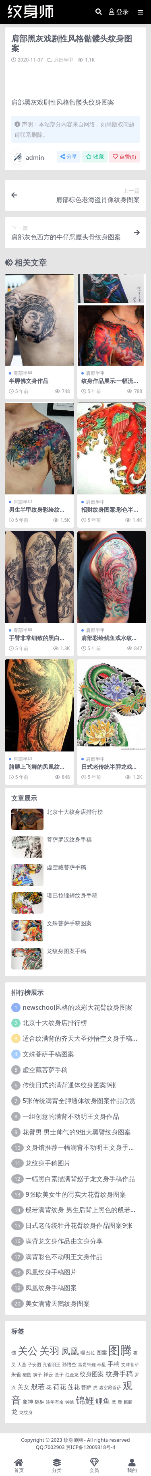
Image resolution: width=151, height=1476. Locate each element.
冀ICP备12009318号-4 (91, 1447)
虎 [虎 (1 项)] (95, 1387)
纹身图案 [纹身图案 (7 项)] (92, 1374)
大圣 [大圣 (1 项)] (21, 1364)
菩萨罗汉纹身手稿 (69, 839)
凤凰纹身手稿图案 (51, 1287)
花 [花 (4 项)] (49, 1387)
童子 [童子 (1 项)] (59, 1374)
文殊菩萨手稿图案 (69, 923)
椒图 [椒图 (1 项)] (27, 1374)
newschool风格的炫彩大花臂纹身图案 (77, 1007)
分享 (68, 157)
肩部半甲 (63, 59)
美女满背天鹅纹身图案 (57, 1303)
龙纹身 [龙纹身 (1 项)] (26, 1412)
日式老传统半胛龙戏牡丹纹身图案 (109, 770)
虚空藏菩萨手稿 (66, 867)
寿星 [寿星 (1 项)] (101, 1364)
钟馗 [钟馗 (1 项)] (69, 1402)
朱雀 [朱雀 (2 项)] (16, 1374)
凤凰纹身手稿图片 (51, 1272)
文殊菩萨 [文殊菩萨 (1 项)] (130, 1364)
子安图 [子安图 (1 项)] (34, 1364)
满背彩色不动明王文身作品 (64, 1256)
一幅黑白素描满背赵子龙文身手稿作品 (80, 1178)
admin (27, 157)
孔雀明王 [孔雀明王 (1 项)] (51, 1364)
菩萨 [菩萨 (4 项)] (86, 1387)
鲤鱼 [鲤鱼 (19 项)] (102, 1401)
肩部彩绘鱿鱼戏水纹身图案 (109, 641)
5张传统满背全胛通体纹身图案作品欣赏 (79, 1100)
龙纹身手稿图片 (47, 1163)
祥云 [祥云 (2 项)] (48, 1374)
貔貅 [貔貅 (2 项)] (39, 1401)
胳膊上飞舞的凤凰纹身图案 (37, 770)
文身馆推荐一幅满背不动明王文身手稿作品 (86, 1147)
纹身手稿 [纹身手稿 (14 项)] (119, 1373)
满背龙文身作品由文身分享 (64, 1241)
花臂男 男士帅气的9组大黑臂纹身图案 (77, 1132)
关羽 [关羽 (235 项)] (49, 1350)
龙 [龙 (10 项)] (14, 1411)
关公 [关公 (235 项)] (28, 1350)
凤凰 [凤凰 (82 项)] (70, 1351)
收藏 (95, 157)
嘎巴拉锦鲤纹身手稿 (72, 895)
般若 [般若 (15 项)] (38, 1386)
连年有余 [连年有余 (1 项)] (55, 1402)
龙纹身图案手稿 (66, 951)
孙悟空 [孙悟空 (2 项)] (69, 1364)
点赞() (124, 157)
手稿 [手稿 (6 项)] (114, 1364)
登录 (119, 11)
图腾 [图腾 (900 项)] (120, 1350)
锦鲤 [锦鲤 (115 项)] (85, 1400)
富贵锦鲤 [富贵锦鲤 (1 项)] (87, 1364)
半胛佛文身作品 (28, 381)
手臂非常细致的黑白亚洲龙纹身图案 (37, 641)
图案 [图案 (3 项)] (102, 1352)
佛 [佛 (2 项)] (13, 1352)
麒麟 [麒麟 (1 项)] (128, 1402)
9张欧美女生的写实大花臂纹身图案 (75, 1194)
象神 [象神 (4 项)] (28, 1401)
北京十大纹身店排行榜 (75, 811)
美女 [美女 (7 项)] (23, 1387)
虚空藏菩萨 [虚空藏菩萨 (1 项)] (110, 1387)
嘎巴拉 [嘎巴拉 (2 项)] (88, 1352)
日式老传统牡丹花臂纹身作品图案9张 (78, 1225)
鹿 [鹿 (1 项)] (120, 1402)
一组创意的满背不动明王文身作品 (71, 1116)
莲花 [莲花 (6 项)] (74, 1387)
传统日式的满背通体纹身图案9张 (69, 1085)
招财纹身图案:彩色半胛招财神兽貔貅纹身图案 (110, 513)
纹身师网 (73, 1440)
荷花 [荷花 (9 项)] (59, 1386)
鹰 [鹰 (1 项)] (114, 1402)
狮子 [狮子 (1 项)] (37, 1374)
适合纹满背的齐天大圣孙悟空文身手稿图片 (84, 1038)
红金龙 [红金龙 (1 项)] (72, 1374)
